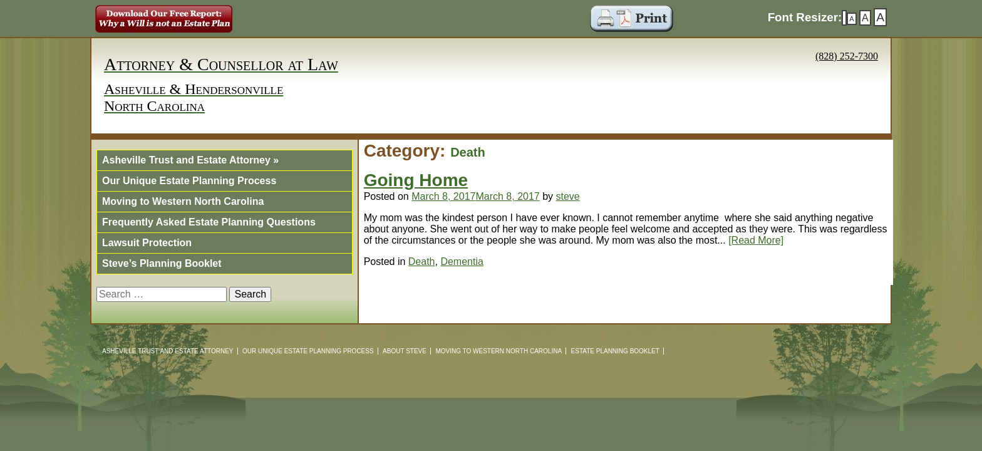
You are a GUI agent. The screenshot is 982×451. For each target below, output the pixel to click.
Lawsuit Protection (147, 242)
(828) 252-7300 (846, 56)
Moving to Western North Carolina (183, 201)
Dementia (461, 261)
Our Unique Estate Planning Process (189, 180)
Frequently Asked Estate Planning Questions (209, 222)
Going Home (416, 180)
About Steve (404, 351)
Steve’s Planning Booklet (162, 263)
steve (568, 196)
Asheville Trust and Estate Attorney (190, 160)
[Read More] (755, 240)
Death (421, 261)
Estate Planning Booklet (615, 351)
